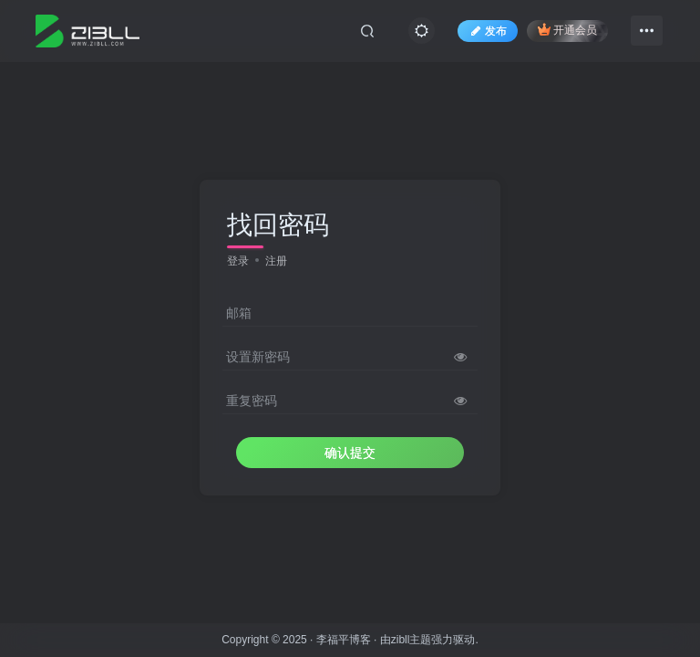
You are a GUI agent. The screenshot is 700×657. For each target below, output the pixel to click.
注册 (276, 261)
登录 (238, 261)
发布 (487, 31)
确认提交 (350, 452)
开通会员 (567, 29)
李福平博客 (343, 639)
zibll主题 (411, 639)
